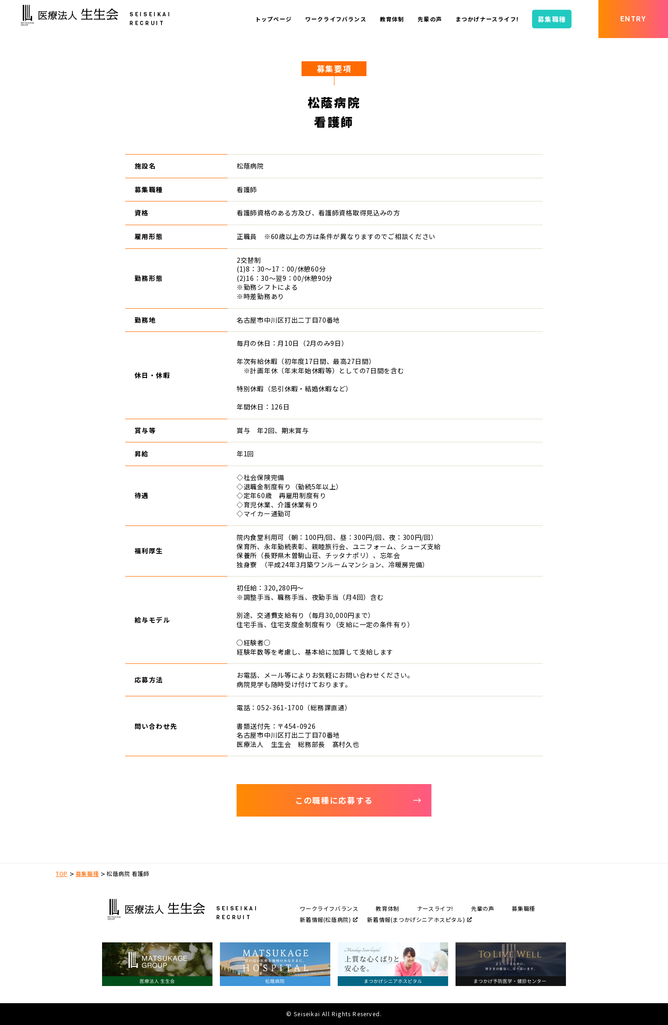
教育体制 (387, 908)
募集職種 (87, 873)
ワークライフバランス (329, 908)
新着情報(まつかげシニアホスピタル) (419, 919)
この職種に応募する (358, 800)
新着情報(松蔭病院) (329, 919)
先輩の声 (482, 908)
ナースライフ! (435, 908)
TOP (62, 873)
